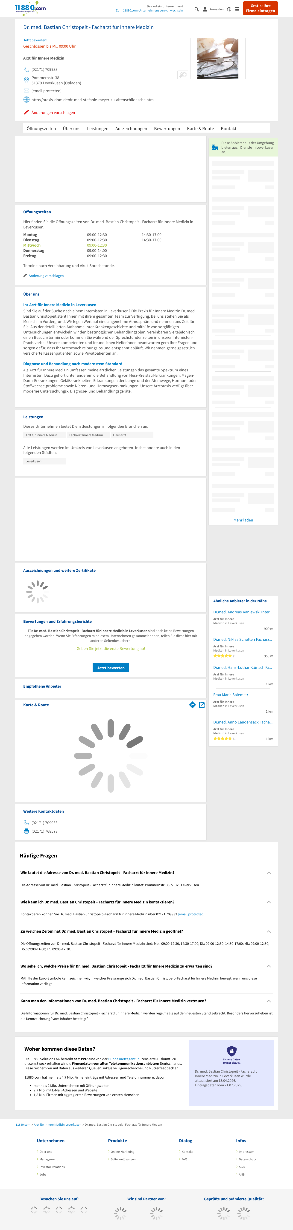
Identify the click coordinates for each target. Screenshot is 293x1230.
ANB (242, 1174)
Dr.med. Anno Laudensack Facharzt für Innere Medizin (243, 722)
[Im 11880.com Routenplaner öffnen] (192, 704)
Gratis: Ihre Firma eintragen (260, 8)
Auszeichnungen (131, 128)
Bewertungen (167, 128)
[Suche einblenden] (199, 8)
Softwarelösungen (123, 1159)
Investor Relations (52, 1167)
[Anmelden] (215, 9)
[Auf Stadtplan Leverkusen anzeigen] (202, 704)
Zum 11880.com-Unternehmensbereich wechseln (149, 10)
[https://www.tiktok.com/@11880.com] (46, 1210)
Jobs (43, 1174)
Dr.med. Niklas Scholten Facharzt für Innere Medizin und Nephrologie (243, 639)
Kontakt (229, 128)
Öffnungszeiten (41, 128)
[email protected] (191, 914)
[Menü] (239, 8)
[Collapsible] (269, 873)
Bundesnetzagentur (123, 1058)
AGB (242, 1167)
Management (49, 1159)
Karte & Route (200, 128)
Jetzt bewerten (111, 667)
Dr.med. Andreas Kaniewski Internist (243, 612)
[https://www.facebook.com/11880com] (34, 1210)
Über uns (71, 128)
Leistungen (97, 128)
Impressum (247, 1152)
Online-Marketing (122, 1152)
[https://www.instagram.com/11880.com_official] (59, 1210)
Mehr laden (243, 520)
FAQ (184, 1159)
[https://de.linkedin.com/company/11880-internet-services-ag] (83, 1210)
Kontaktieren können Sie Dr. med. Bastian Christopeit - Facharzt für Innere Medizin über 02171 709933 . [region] (113, 914)
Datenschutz (247, 1159)
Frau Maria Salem (228, 694)
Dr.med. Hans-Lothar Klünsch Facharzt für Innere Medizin (243, 667)
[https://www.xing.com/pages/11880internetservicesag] (71, 1210)
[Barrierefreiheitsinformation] (231, 8)
